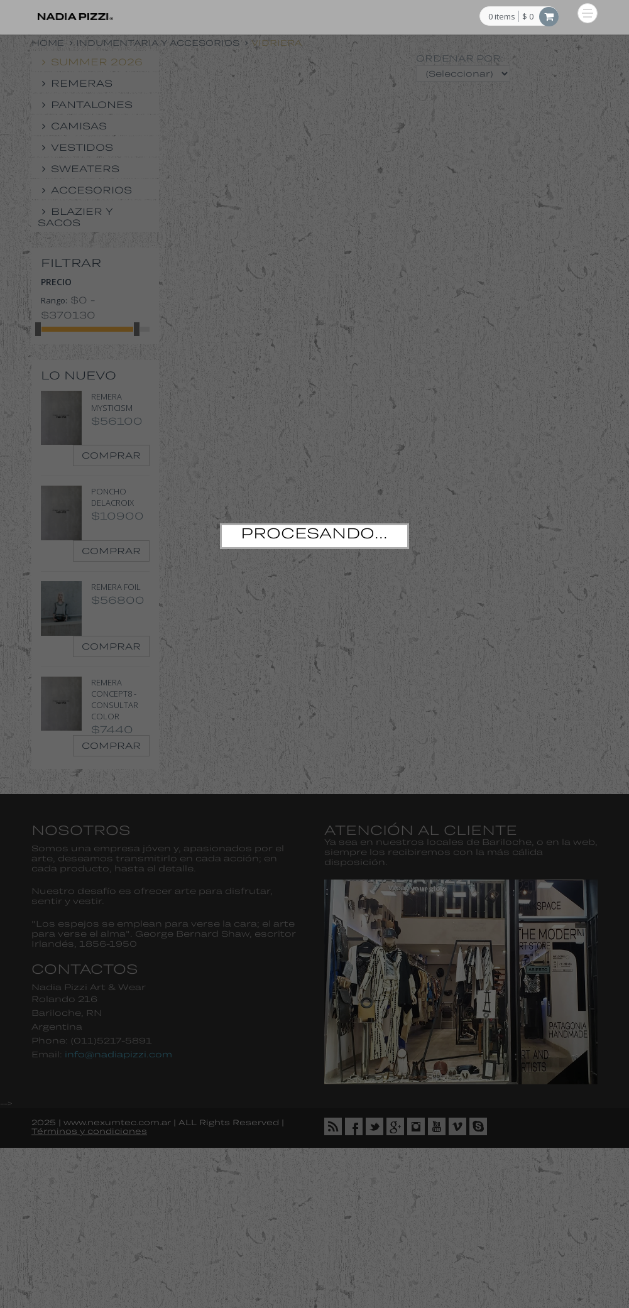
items (501, 17)
